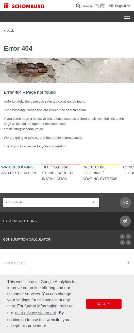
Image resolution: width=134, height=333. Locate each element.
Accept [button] (103, 304)
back (10, 30)
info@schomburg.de (28, 129)
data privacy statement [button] (35, 313)
